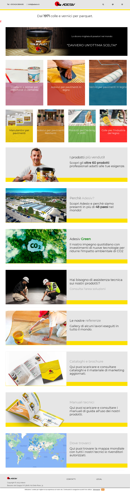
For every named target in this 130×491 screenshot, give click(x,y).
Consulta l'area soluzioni (88, 289)
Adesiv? (82, 198)
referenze (93, 320)
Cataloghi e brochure (86, 361)
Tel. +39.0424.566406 (15, 4)
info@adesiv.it (34, 4)
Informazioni (96, 489)
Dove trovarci (80, 443)
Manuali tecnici (82, 402)
